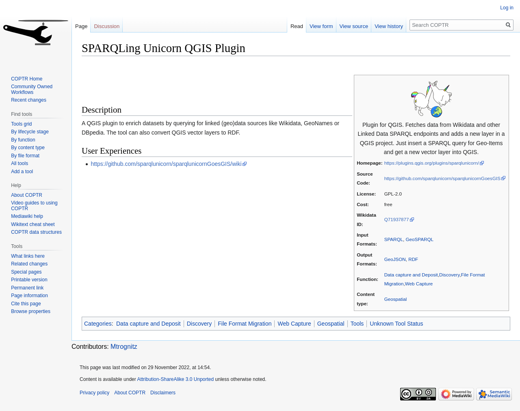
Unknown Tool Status (396, 323)
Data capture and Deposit (411, 274)
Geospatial (395, 299)
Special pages (26, 272)
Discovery (449, 274)
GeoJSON (395, 259)
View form (321, 26)
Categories (98, 323)
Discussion (106, 26)
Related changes (29, 264)
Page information (29, 295)
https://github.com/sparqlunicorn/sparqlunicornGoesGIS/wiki (166, 164)
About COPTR (26, 195)
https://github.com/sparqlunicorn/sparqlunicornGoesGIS (442, 178)
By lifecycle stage (30, 132)
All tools (19, 163)
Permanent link (27, 288)
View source (354, 26)
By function (23, 140)
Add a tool (22, 171)
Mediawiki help (27, 216)
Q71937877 (396, 219)
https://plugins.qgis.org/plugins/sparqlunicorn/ (431, 162)
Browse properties (30, 311)
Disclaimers (163, 393)
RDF (413, 259)
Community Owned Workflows (31, 89)
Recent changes (28, 100)
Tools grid (21, 124)
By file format (25, 156)
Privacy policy (94, 393)
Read (296, 26)
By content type (28, 147)
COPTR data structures (36, 232)
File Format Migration (244, 323)
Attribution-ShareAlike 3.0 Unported (175, 379)
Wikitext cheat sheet (32, 224)
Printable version (29, 280)
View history (389, 26)
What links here (28, 256)
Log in (507, 8)
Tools (357, 323)
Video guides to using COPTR (34, 205)
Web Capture (419, 283)
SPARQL (393, 239)
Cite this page (26, 304)
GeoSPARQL (419, 239)
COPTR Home (26, 79)
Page (81, 26)
